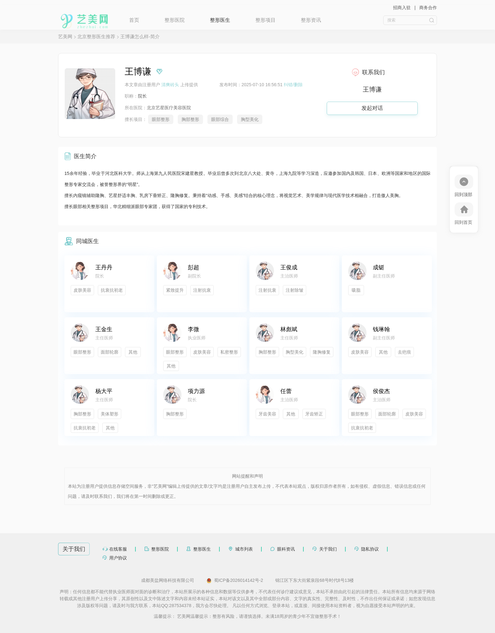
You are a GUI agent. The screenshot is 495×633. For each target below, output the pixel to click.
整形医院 (174, 20)
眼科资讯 (286, 549)
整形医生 (220, 20)
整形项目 (265, 20)
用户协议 (118, 557)
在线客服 (118, 549)
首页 (134, 20)
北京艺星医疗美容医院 (169, 107)
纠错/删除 (293, 84)
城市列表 (244, 549)
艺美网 (65, 36)
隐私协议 (370, 549)
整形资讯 (311, 20)
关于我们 (328, 549)
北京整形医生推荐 (96, 36)
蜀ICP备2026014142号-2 (234, 580)
